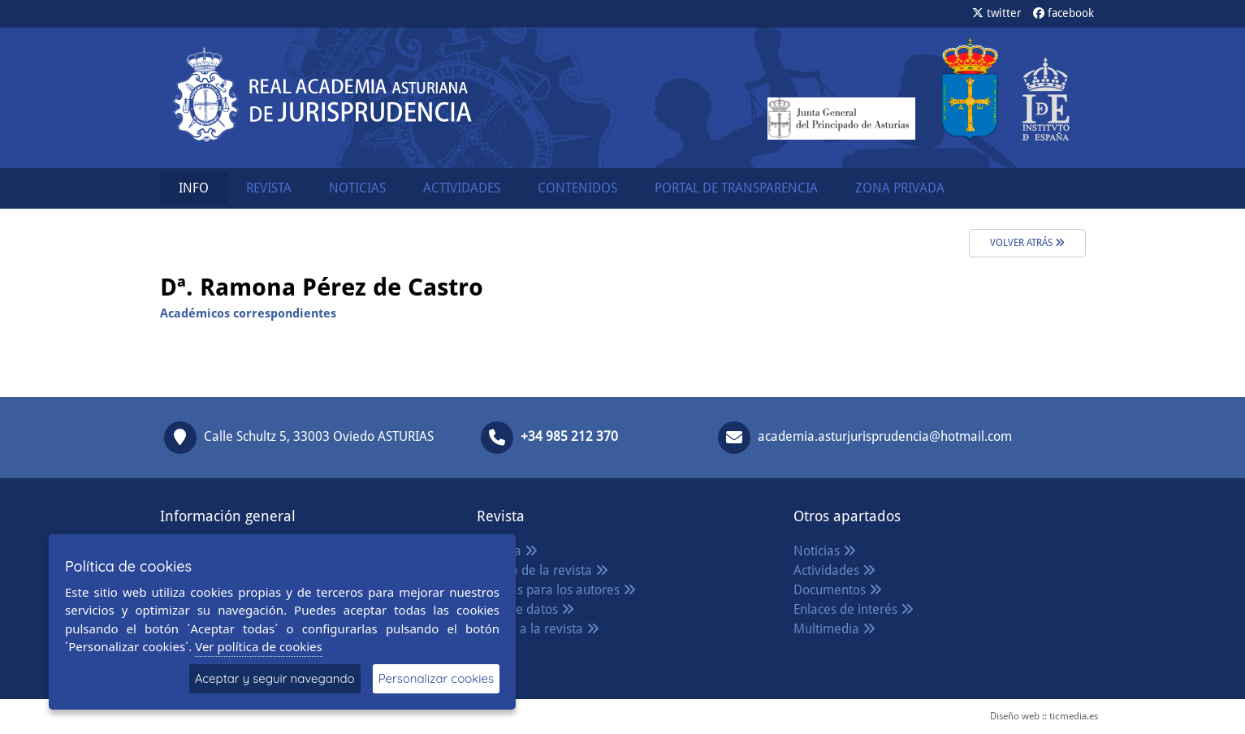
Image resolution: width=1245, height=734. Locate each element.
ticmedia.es (1073, 716)
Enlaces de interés (853, 609)
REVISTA (269, 188)
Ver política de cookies (258, 646)
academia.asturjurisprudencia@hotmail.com (885, 436)
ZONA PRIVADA (900, 188)
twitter (997, 12)
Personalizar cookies (436, 678)
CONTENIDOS (577, 188)
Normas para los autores (556, 590)
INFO (194, 188)
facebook (1063, 12)
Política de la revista (542, 570)
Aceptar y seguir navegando (275, 678)
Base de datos (525, 609)
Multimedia (834, 629)
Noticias (824, 551)
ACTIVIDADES (461, 188)
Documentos (837, 590)
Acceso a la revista (538, 629)
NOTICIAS (357, 188)
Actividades (834, 570)
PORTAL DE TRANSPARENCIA (736, 188)
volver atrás (1027, 242)
